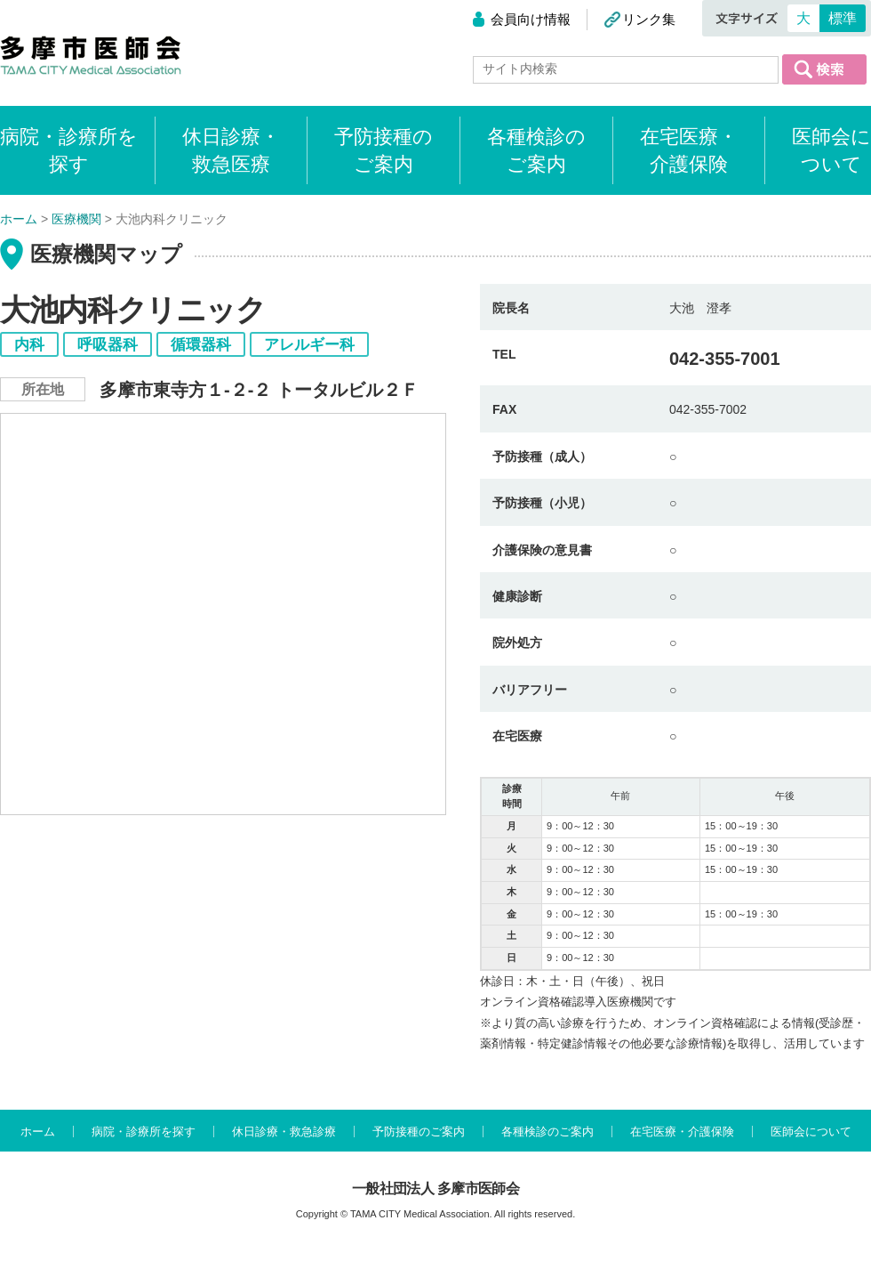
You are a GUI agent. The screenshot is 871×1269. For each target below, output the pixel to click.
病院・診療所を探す (144, 1131)
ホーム (37, 1131)
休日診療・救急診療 (284, 1131)
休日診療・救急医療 (231, 150)
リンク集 (648, 19)
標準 (842, 18)
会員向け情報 (531, 19)
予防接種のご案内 (383, 150)
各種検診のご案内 (536, 150)
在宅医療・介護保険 (689, 150)
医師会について (831, 150)
